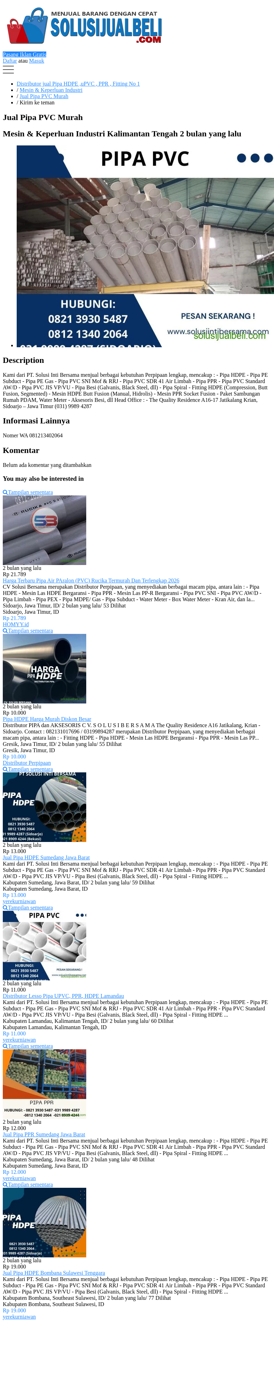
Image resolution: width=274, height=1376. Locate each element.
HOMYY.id (16, 624)
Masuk (37, 61)
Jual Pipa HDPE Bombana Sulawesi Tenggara (54, 1273)
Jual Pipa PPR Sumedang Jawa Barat (44, 1134)
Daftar (10, 61)
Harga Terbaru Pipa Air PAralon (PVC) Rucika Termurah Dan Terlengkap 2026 (91, 580)
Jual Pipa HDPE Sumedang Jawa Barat (46, 857)
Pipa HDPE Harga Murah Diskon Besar (47, 719)
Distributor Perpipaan (27, 763)
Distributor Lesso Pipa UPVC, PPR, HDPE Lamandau (63, 996)
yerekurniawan (19, 901)
